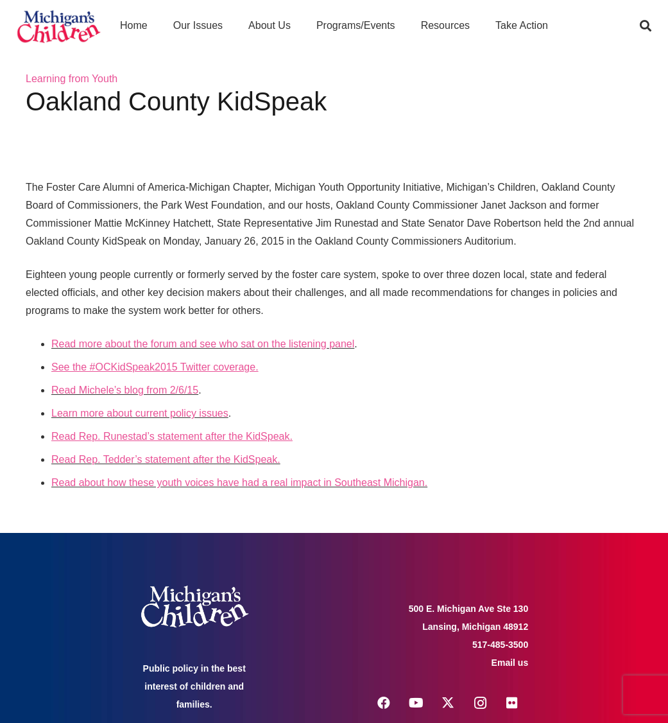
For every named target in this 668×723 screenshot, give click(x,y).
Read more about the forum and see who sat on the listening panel (202, 343)
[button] (645, 26)
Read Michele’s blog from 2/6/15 (124, 390)
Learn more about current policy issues (139, 413)
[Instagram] (480, 703)
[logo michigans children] (58, 26)
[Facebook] (384, 703)
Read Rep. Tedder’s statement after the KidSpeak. (165, 459)
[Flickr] (512, 703)
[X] (448, 703)
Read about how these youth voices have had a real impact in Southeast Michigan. (239, 482)
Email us (510, 663)
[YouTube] (416, 703)
